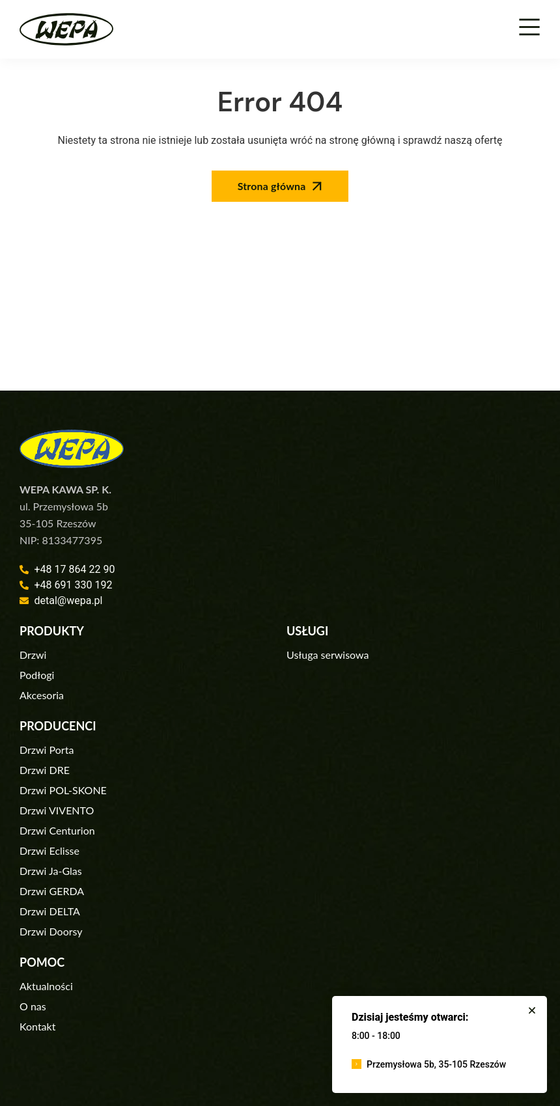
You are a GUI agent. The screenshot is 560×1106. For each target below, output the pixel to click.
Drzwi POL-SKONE (63, 790)
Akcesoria (42, 695)
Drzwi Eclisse (49, 850)
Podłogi (37, 675)
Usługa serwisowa (328, 654)
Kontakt (37, 1026)
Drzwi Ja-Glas (51, 870)
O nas (33, 1006)
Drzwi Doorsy (51, 931)
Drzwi (33, 654)
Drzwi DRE (45, 770)
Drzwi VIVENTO (57, 810)
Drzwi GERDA (52, 891)
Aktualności (46, 986)
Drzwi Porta (47, 749)
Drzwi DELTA (50, 911)
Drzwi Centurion (57, 830)
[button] (532, 1010)
